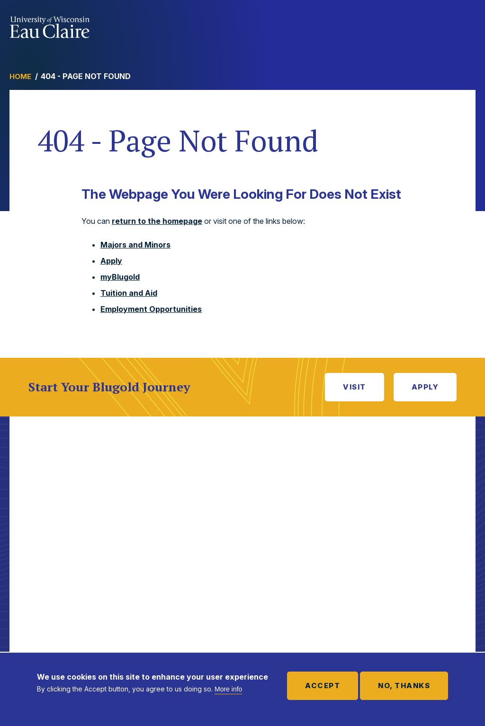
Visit (354, 386)
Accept (322, 685)
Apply (111, 261)
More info (228, 689)
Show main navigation (466, 25)
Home (20, 76)
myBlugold (120, 277)
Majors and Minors (135, 244)
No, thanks (404, 685)
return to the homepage (157, 221)
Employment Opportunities (151, 309)
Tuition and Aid (128, 293)
